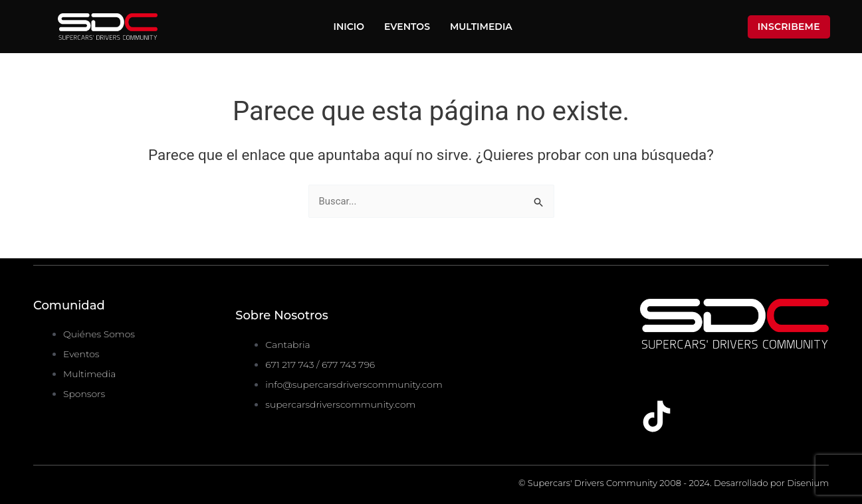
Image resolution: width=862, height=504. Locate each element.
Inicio (349, 27)
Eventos (407, 27)
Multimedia (481, 27)
